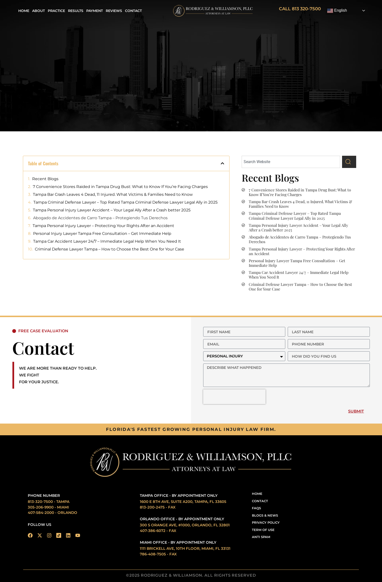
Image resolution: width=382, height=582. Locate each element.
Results (75, 11)
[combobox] (291, 162)
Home (23, 11)
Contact (133, 11)
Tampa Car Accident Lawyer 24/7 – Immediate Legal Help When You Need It (107, 241)
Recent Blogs (45, 179)
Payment (94, 11)
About (38, 11)
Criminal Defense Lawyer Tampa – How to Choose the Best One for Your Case (109, 249)
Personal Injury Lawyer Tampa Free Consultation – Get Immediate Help (102, 233)
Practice (56, 11)
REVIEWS (114, 11)
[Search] (349, 162)
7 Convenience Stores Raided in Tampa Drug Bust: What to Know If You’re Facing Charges (120, 186)
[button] (222, 163)
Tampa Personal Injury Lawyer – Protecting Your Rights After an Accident (103, 225)
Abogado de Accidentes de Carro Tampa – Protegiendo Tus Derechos (100, 218)
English (337, 11)
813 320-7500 (306, 8)
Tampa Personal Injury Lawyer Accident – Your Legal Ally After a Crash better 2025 (112, 210)
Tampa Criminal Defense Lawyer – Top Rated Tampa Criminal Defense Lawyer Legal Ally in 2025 (125, 202)
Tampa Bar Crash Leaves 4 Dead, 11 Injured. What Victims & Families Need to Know (113, 194)
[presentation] (234, 396)
